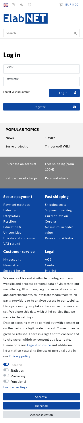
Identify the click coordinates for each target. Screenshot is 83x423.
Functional (18, 381)
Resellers (10, 221)
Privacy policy (19, 356)
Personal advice (56, 178)
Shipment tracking (58, 210)
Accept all (41, 397)
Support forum (14, 270)
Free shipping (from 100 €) (59, 166)
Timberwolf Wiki (57, 146)
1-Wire (50, 138)
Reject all (41, 405)
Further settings (15, 387)
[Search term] (41, 33)
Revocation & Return (60, 238)
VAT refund (11, 243)
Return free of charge (21, 178)
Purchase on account (21, 164)
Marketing (18, 376)
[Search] (75, 33)
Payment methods (16, 204)
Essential (17, 365)
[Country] (6, 4)
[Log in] (13, 4)
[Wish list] (29, 4)
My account (12, 259)
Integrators (11, 216)
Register (55, 107)
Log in (68, 93)
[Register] (21, 4)
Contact (51, 265)
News (10, 138)
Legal (50, 251)
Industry (9, 210)
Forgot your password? (16, 91)
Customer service (19, 251)
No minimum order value (59, 229)
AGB (48, 259)
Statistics (17, 370)
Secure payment (17, 196)
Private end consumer (19, 238)
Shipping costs (55, 204)
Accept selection (41, 415)
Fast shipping (57, 196)
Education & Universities (12, 229)
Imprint (50, 270)
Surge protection (18, 146)
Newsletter (11, 265)
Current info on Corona (56, 218)
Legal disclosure (39, 345)
